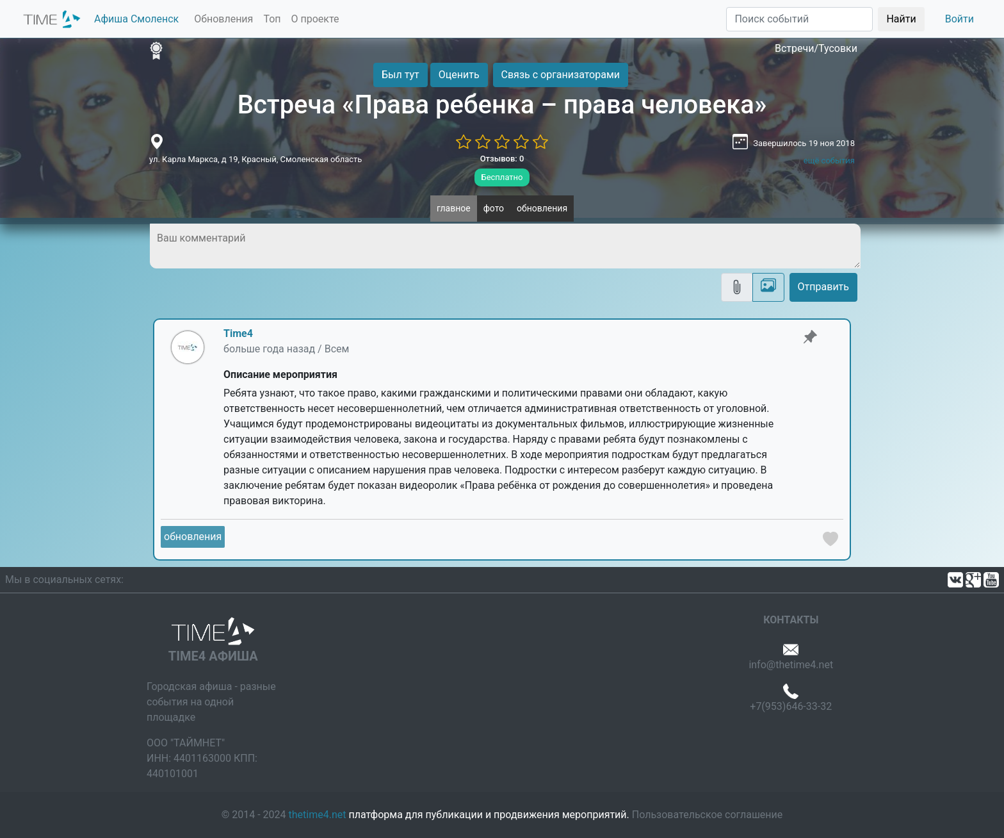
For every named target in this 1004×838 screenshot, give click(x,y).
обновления (542, 208)
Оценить (459, 75)
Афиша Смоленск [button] (136, 19)
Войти (959, 19)
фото (493, 208)
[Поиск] (799, 19)
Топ (271, 19)
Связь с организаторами (560, 75)
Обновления (223, 19)
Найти (901, 19)
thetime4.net (317, 815)
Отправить (823, 287)
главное (454, 208)
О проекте (315, 19)
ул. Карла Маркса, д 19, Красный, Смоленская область (255, 159)
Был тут (400, 75)
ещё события (829, 160)
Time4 (238, 333)
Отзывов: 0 (502, 158)
